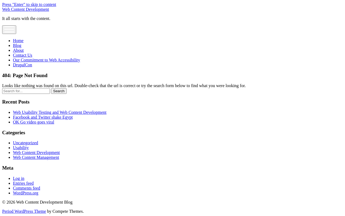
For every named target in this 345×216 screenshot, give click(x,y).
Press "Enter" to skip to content (29, 4)
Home (18, 40)
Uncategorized (25, 142)
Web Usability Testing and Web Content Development (60, 112)
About (18, 50)
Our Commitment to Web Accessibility (46, 60)
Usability (21, 147)
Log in (18, 178)
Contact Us (22, 55)
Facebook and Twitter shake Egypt (43, 117)
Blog (17, 45)
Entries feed (23, 183)
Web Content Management (36, 157)
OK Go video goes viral (33, 122)
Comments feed (26, 188)
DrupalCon (22, 65)
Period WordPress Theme (24, 211)
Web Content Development (25, 9)
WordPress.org (25, 193)
